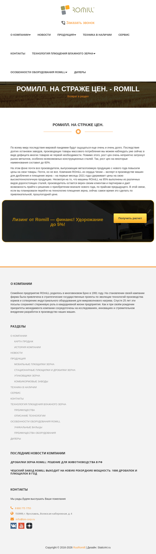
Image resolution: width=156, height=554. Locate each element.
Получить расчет (130, 218)
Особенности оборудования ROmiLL (37, 72)
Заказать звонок (78, 23)
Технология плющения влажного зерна (62, 53)
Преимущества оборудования (35, 432)
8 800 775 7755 (23, 508)
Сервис (124, 34)
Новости (44, 34)
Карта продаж (23, 341)
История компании (27, 347)
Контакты (17, 53)
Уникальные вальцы (28, 427)
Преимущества (24, 410)
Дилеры (80, 72)
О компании (19, 34)
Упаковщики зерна (27, 375)
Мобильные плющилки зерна (34, 364)
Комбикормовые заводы (31, 381)
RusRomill (79, 547)
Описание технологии (30, 415)
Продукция (65, 34)
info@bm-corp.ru (25, 519)
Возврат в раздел (78, 96)
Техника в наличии (97, 34)
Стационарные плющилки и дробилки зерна (44, 370)
